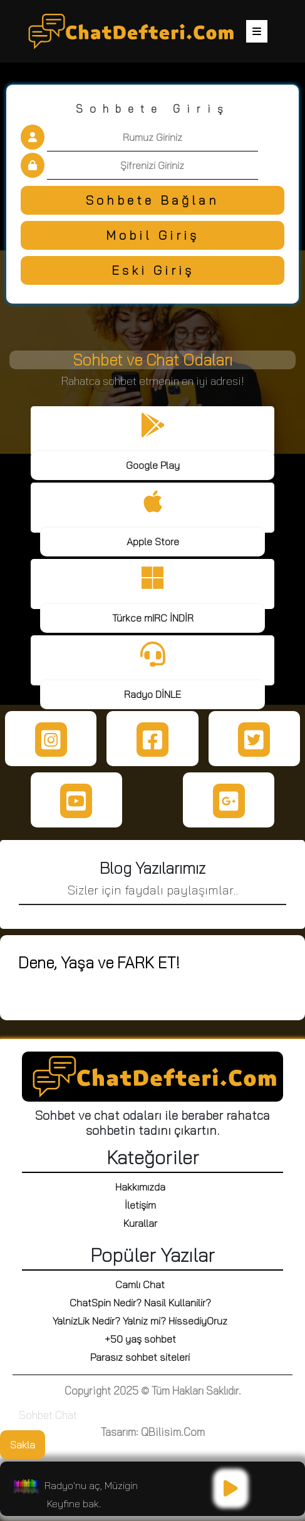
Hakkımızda (140, 1186)
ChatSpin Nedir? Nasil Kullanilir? (140, 1302)
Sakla (22, 1444)
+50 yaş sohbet (140, 1339)
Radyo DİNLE (152, 694)
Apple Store (153, 541)
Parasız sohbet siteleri (140, 1357)
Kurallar (140, 1223)
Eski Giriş (152, 270)
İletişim (140, 1205)
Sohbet (36, 1414)
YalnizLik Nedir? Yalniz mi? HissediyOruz (140, 1320)
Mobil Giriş (152, 235)
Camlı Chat (140, 1284)
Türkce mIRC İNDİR (153, 618)
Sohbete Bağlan (152, 200)
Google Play (153, 465)
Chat (66, 1414)
